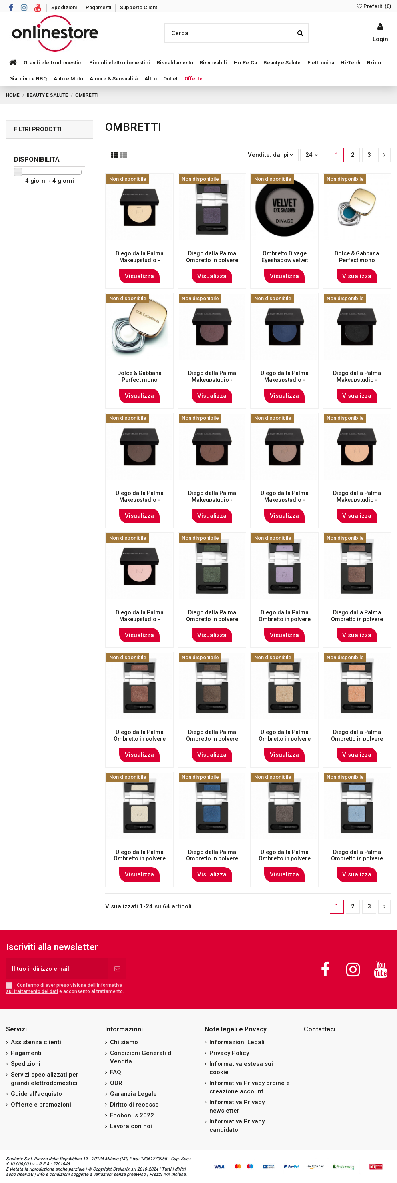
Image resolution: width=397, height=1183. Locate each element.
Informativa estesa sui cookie (241, 1068)
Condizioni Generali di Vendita (141, 1057)
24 (311, 154)
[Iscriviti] (117, 969)
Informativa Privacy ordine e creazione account (249, 1087)
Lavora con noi (131, 1126)
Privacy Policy (229, 1053)
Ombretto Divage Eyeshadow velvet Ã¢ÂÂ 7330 (284, 260)
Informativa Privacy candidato (237, 1125)
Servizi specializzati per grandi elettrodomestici (44, 1079)
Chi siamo (124, 1042)
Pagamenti (99, 7)
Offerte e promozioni (41, 1104)
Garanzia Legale (133, 1093)
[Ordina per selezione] (271, 155)
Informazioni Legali (237, 1042)
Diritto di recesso (134, 1104)
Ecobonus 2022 (132, 1115)
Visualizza (139, 276)
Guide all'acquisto (36, 1093)
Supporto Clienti (139, 7)
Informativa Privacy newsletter (237, 1106)
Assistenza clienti (36, 1042)
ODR (116, 1083)
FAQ (115, 1072)
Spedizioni (64, 7)
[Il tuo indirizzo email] (57, 969)
